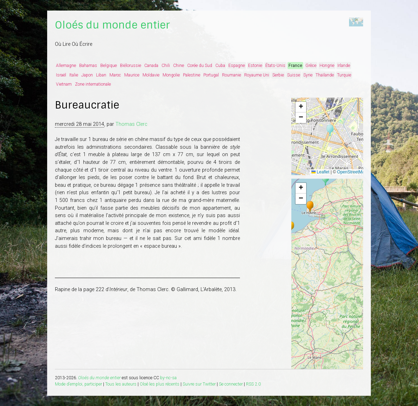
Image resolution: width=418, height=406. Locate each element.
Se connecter (231, 384)
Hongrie (326, 65)
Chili (166, 65)
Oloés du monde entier (112, 25)
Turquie (344, 75)
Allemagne (66, 65)
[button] (330, 130)
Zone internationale (93, 84)
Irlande (343, 65)
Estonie (255, 65)
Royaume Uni (256, 75)
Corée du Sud (199, 65)
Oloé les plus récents (159, 384)
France (295, 65)
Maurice (131, 75)
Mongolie (171, 75)
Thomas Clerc (131, 124)
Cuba (220, 65)
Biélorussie (130, 65)
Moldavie (150, 75)
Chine (178, 65)
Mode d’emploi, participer (78, 384)
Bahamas (88, 65)
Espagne (236, 65)
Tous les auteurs (121, 384)
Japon (87, 75)
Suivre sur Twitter (199, 384)
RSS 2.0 (253, 384)
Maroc (115, 75)
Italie (73, 75)
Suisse (293, 75)
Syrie (307, 75)
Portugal (211, 75)
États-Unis (275, 65)
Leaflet (320, 172)
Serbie (278, 75)
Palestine (191, 75)
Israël (61, 75)
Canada (151, 65)
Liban (101, 75)
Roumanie (231, 75)
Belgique (108, 65)
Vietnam (64, 84)
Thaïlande (325, 75)
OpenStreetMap (352, 172)
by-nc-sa (168, 377)
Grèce (310, 65)
